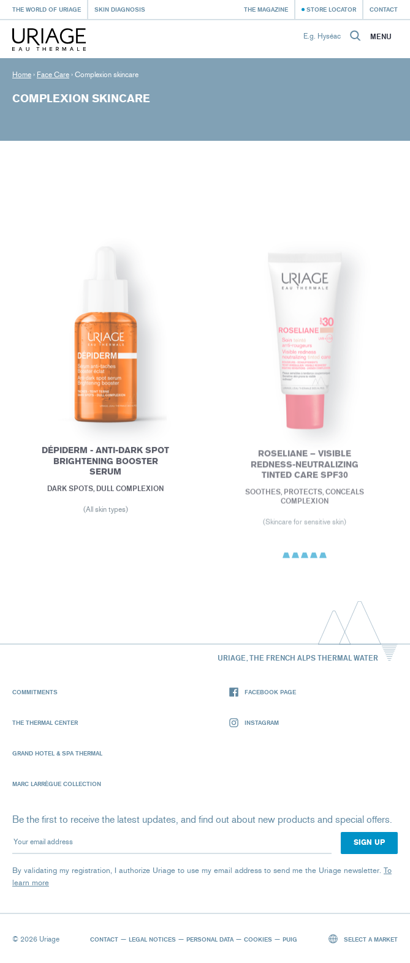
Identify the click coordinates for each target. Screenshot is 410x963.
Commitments (35, 691)
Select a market (363, 938)
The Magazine (266, 9)
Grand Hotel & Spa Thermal (57, 753)
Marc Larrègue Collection (56, 783)
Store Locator (331, 9)
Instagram (254, 723)
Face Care (53, 74)
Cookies (258, 939)
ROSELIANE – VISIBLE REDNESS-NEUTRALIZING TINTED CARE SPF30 (305, 466)
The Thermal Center (45, 722)
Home (21, 74)
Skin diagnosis (119, 9)
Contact (384, 9)
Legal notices (152, 939)
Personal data (209, 939)
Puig (290, 939)
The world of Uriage (46, 9)
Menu (381, 36)
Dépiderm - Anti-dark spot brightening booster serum (105, 463)
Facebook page (262, 692)
